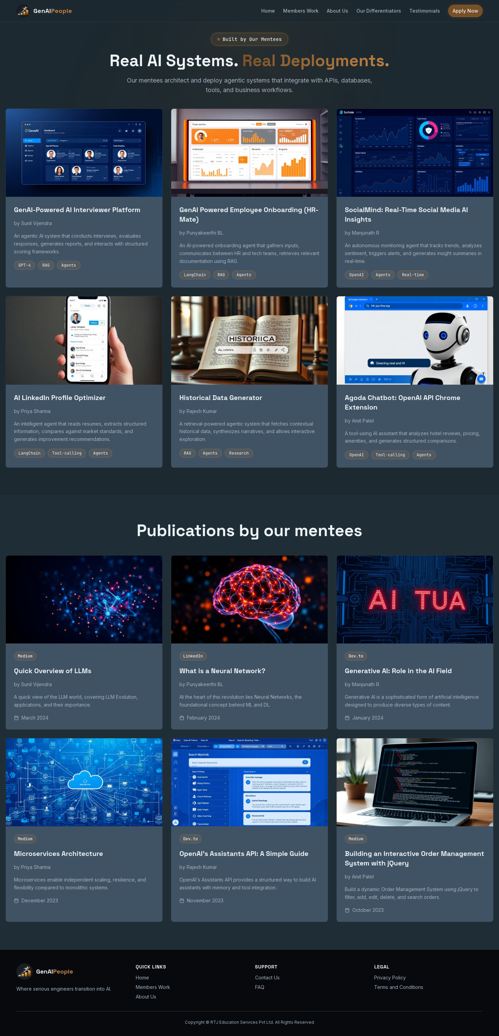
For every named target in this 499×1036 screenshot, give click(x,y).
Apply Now (465, 11)
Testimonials (424, 11)
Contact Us (267, 977)
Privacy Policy (390, 977)
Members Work (301, 11)
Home (268, 11)
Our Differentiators (378, 11)
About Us (337, 11)
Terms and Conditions (398, 987)
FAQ (259, 987)
